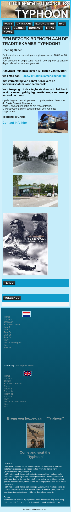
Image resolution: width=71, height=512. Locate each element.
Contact (8, 319)
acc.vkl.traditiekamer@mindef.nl (45, 75)
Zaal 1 (7, 327)
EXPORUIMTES (45, 23)
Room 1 (8, 386)
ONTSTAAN (24, 23)
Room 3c (8, 396)
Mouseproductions (25, 365)
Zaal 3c (7, 337)
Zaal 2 (7, 329)
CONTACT (35, 28)
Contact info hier (14, 122)
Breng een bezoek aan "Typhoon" (35, 418)
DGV (6, 28)
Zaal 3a (7, 332)
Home (17, 316)
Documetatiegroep (13, 342)
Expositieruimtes (12, 324)
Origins (7, 381)
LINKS (50, 28)
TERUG (9, 282)
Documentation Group (15, 401)
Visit (6, 406)
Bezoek (7, 347)
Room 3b (8, 394)
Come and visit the (35, 452)
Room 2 (8, 388)
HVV (61, 23)
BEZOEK (19, 28)
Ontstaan (8, 322)
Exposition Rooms (13, 383)
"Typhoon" (35, 457)
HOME (8, 23)
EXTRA (8, 32)
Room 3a (8, 391)
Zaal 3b (7, 334)
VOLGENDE (11, 297)
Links (6, 345)
